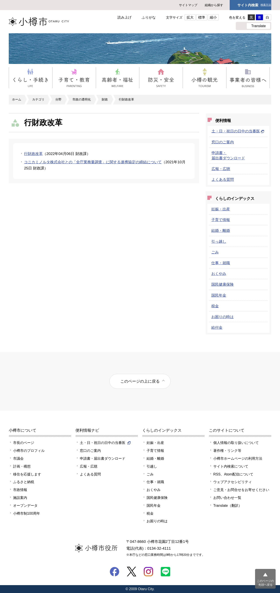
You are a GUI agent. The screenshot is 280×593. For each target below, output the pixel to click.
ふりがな (149, 17)
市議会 (18, 458)
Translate (258, 26)
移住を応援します (27, 474)
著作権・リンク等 (227, 450)
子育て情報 (220, 220)
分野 (58, 99)
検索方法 (266, 5)
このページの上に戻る (140, 381)
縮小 (213, 17)
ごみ (215, 252)
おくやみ (218, 273)
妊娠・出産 (220, 209)
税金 (215, 306)
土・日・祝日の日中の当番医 (238, 131)
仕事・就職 (220, 263)
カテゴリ (38, 99)
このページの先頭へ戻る (265, 582)
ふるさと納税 (23, 482)
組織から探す (214, 5)
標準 (201, 17)
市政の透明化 (81, 99)
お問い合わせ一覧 (227, 498)
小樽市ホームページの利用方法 (237, 458)
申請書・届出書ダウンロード (102, 458)
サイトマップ (188, 5)
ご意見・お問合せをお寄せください (241, 490)
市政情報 (20, 490)
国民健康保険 (222, 284)
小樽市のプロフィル (29, 450)
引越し (152, 466)
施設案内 (20, 498)
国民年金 (218, 295)
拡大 (190, 17)
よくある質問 (223, 179)
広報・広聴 (221, 169)
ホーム (16, 99)
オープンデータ (25, 505)
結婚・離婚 (220, 230)
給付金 (216, 327)
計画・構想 (22, 466)
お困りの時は (222, 317)
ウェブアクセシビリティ (232, 482)
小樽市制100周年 (26, 513)
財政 (105, 99)
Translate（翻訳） (227, 505)
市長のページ (23, 443)
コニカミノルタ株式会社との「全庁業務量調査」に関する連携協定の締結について (93, 162)
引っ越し (218, 241)
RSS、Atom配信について (233, 474)
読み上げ (124, 17)
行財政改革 (126, 99)
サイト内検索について (230, 466)
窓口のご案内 (223, 142)
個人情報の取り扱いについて (236, 443)
